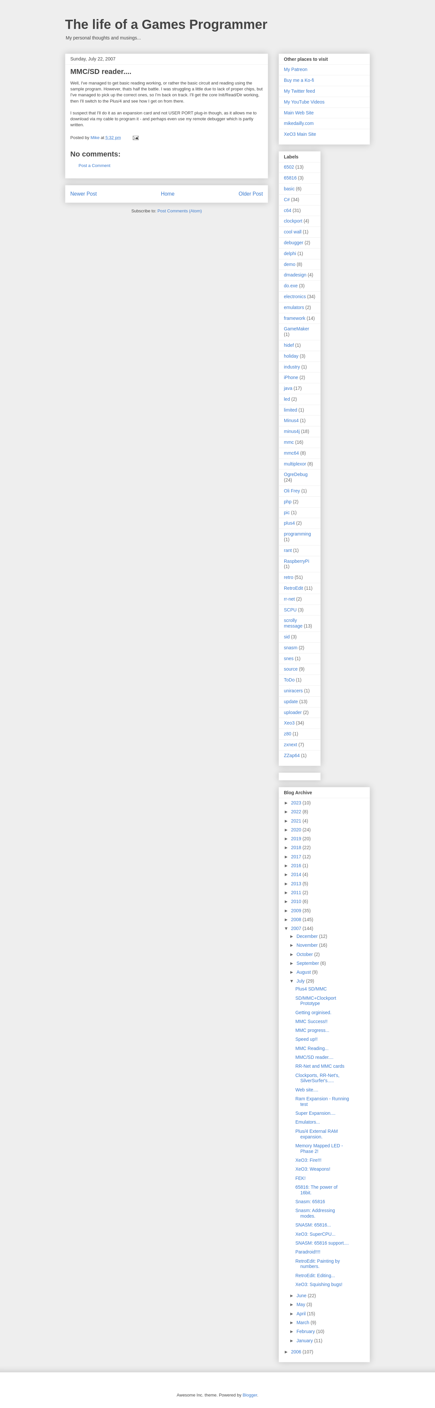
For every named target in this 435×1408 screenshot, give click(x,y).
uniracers (293, 690)
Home (168, 194)
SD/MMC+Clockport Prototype (315, 1000)
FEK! (300, 1178)
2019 (297, 838)
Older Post (251, 194)
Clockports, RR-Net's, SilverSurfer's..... (317, 1078)
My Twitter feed (299, 91)
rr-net (289, 599)
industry (292, 367)
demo (289, 264)
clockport (293, 221)
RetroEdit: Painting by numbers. (317, 1263)
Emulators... (307, 1122)
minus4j (292, 431)
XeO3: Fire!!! (308, 1160)
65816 (290, 177)
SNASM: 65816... (313, 1225)
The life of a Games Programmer (166, 24)
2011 (297, 892)
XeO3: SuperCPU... (315, 1234)
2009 (297, 910)
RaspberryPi (296, 561)
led (287, 399)
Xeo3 (289, 723)
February (306, 1331)
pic (287, 512)
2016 (297, 865)
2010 (297, 901)
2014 (297, 874)
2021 (297, 820)
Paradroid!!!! (307, 1251)
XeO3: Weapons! (312, 1169)
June (302, 1295)
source (291, 669)
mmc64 (291, 453)
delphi (290, 253)
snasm (290, 647)
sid (287, 636)
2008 (297, 919)
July (301, 981)
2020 (297, 829)
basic (289, 188)
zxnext (290, 744)
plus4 (289, 523)
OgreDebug (296, 474)
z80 (287, 733)
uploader (293, 712)
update (291, 701)
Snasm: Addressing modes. (315, 1213)
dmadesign (295, 274)
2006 (297, 1351)
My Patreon (296, 69)
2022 (297, 811)
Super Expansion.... (315, 1113)
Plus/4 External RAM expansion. (316, 1134)
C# (287, 199)
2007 (297, 928)
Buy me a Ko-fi (299, 80)
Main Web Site (299, 112)
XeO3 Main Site (300, 134)
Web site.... (306, 1089)
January (305, 1340)
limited (290, 410)
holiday (291, 356)
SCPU (290, 609)
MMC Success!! (311, 1021)
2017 (297, 856)
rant (288, 550)
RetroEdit (293, 588)
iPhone (291, 377)
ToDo (289, 679)
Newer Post (83, 194)
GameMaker (296, 328)
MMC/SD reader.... (314, 1057)
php (287, 501)
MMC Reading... (312, 1048)
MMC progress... (312, 1030)
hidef (289, 345)
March (303, 1322)
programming (297, 534)
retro (288, 577)
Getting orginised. (313, 1012)
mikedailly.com (299, 123)
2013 (297, 883)
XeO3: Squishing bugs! (318, 1284)
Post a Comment (94, 165)
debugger (293, 242)
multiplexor (295, 463)
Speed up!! (306, 1039)
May (301, 1304)
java (288, 388)
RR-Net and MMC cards (319, 1066)
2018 (297, 847)
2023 (297, 802)
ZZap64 (292, 755)
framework (294, 318)
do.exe (291, 285)
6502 (289, 167)
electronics (295, 296)
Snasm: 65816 (310, 1201)
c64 (287, 210)
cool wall (293, 231)
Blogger (249, 1395)
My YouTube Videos (304, 102)
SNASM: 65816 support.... (322, 1243)
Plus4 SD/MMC (311, 988)
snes (289, 658)
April (301, 1313)
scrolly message (293, 623)
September (308, 963)
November (307, 945)
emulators (294, 307)
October (305, 954)
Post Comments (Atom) (179, 210)
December (307, 936)
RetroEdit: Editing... (315, 1275)
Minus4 (291, 420)
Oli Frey (292, 490)
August (304, 972)
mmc (289, 442)
